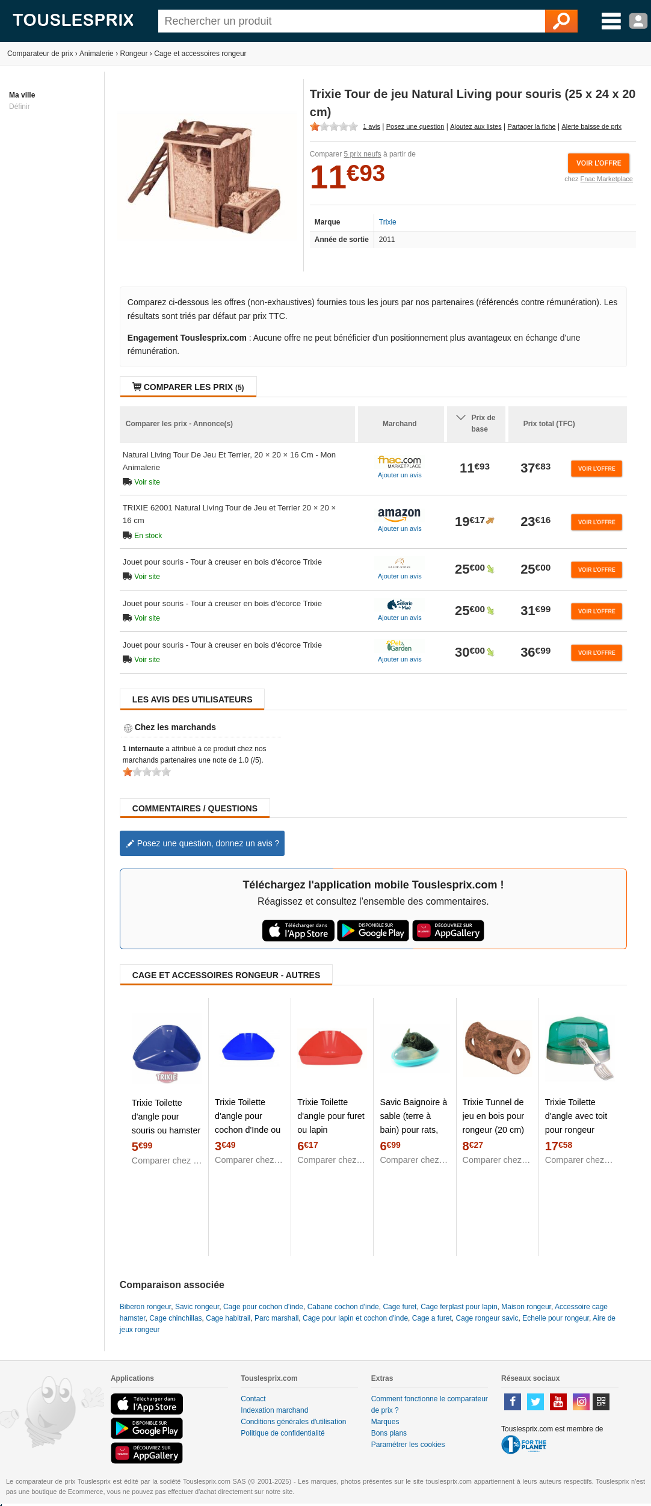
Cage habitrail (228, 1318)
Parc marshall (276, 1318)
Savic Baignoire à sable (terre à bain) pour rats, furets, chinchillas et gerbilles (413, 1129)
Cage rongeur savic (486, 1318)
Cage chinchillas (175, 1318)
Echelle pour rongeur (555, 1318)
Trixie (387, 222)
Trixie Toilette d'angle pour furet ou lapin (331, 1116)
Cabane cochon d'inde (343, 1307)
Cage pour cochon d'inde (263, 1307)
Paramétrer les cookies (408, 1444)
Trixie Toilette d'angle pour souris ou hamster (166, 1116)
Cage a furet (432, 1318)
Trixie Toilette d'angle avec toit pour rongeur (576, 1116)
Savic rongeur (197, 1307)
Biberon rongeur (145, 1307)
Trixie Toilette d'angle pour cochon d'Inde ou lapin (247, 1122)
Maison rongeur (526, 1307)
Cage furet (399, 1307)
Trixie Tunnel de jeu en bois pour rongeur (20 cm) (493, 1116)
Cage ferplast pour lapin (459, 1307)
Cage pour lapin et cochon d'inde (355, 1318)
